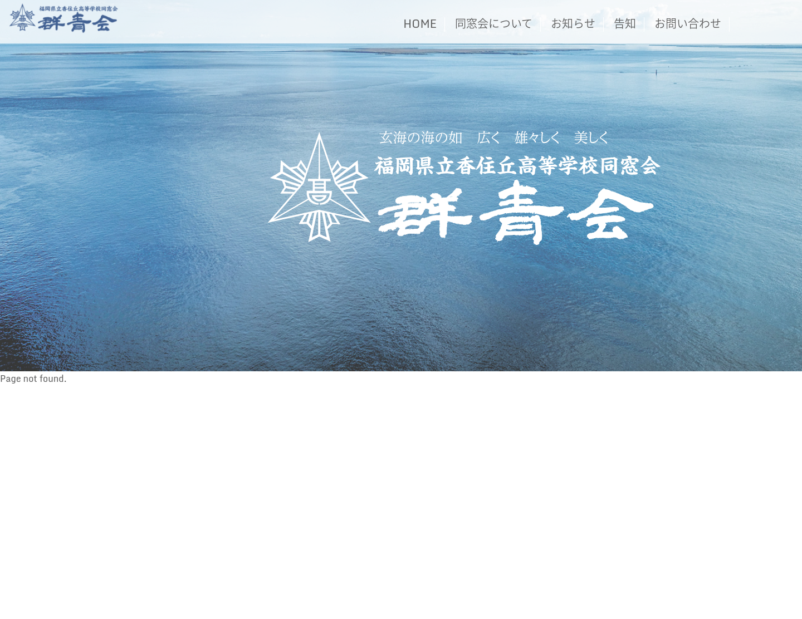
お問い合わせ (687, 23)
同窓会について (493, 23)
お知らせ (573, 23)
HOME (420, 23)
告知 (625, 23)
